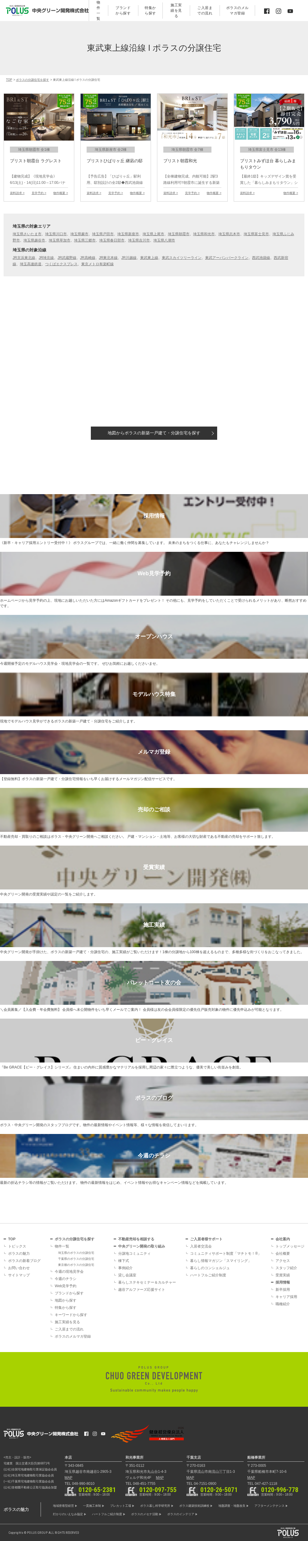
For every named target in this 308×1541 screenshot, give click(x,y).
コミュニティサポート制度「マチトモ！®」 (225, 1253)
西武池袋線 (261, 258)
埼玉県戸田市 (103, 234)
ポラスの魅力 (19, 1253)
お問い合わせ (19, 1268)
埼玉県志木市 (229, 234)
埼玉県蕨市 (79, 234)
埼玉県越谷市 (34, 240)
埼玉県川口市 (56, 234)
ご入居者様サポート (206, 1239)
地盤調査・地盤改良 (231, 1505)
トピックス (17, 1246)
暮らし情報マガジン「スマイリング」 (220, 1261)
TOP (11, 1239)
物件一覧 (62, 1246)
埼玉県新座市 (128, 234)
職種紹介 (283, 1304)
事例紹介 (125, 1268)
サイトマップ (19, 1275)
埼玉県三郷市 (85, 240)
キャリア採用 (286, 1297)
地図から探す (154, 433)
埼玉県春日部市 (112, 240)
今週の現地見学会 (69, 1271)
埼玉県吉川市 (139, 240)
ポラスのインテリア (180, 1514)
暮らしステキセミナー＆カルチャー (147, 1282)
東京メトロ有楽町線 (97, 264)
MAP (68, 1478)
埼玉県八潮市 (164, 240)
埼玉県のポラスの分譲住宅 (76, 1252)
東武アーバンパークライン (226, 258)
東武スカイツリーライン (182, 258)
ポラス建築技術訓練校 (194, 1505)
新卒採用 (283, 1289)
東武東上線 (149, 258)
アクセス (283, 1261)
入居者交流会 (201, 1246)
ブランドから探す (69, 1293)
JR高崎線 (87, 258)
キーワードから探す (71, 1315)
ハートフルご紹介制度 (208, 1275)
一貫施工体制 (92, 1505)
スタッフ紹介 (286, 1268)
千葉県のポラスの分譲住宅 (76, 1258)
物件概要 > (60, 193)
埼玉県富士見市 (256, 234)
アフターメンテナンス (269, 1505)
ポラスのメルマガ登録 (73, 1336)
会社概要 (283, 1253)
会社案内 (283, 1239)
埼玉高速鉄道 (31, 264)
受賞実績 (283, 1275)
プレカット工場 (120, 1505)
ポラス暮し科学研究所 (155, 1505)
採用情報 (283, 1282)
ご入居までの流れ (69, 1329)
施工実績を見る (67, 1322)
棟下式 (123, 1261)
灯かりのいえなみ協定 (68, 1514)
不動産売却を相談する (136, 1239)
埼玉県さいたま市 (27, 234)
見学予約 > (39, 193)
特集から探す (65, 1307)
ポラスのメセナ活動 (144, 1514)
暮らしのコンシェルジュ (210, 1268)
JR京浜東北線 (24, 258)
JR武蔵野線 (66, 258)
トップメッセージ (290, 1246)
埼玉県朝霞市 (178, 234)
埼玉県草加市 (59, 240)
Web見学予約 (65, 1286)
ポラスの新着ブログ (24, 1261)
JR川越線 (129, 258)
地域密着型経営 (63, 1505)
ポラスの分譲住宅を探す (74, 1239)
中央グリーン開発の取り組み (141, 1246)
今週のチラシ (65, 1279)
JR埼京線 (46, 258)
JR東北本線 (108, 258)
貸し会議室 (127, 1275)
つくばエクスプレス (61, 264)
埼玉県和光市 (204, 234)
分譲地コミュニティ (134, 1253)
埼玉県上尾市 (153, 234)
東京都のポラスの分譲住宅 (76, 1264)
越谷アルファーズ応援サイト (141, 1289)
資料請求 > (17, 193)
